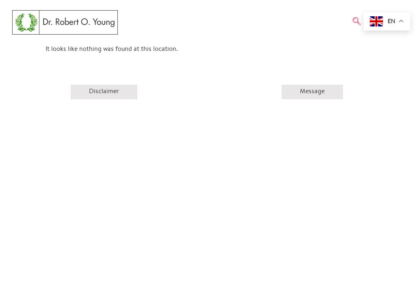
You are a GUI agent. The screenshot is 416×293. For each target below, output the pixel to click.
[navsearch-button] (357, 22)
